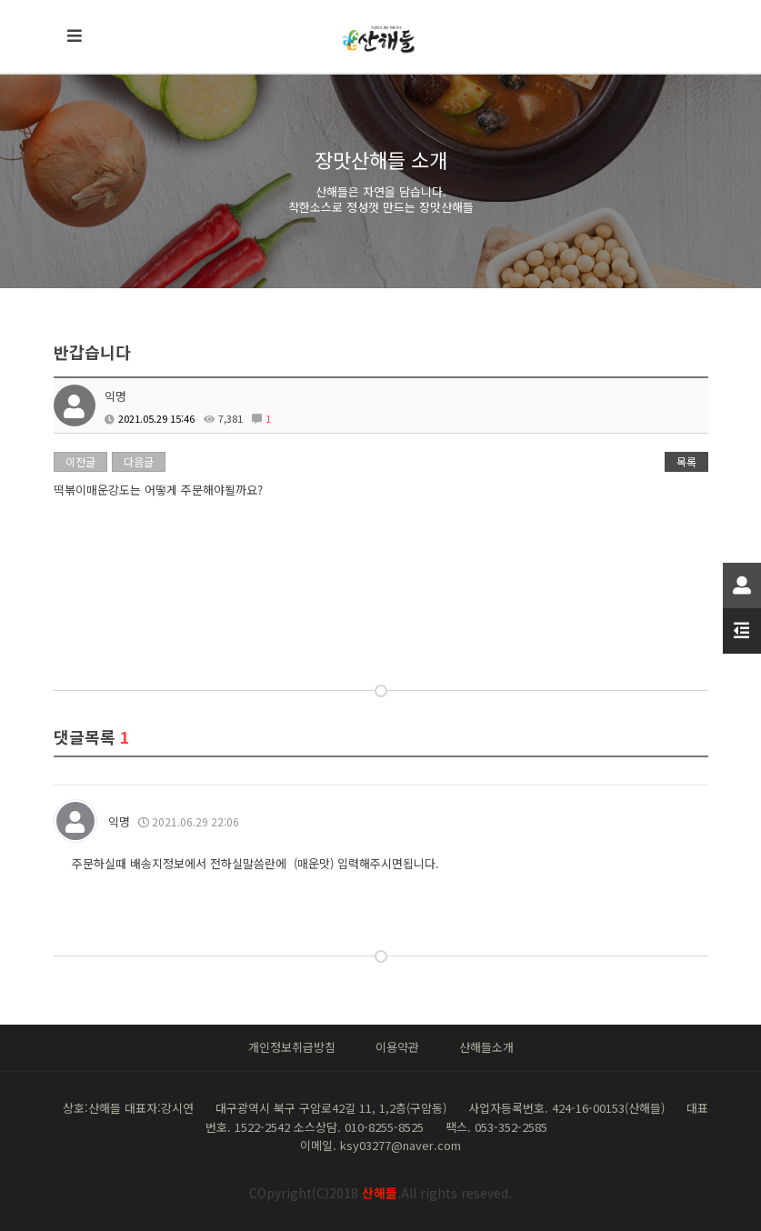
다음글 (139, 461)
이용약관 (397, 1047)
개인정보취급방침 (291, 1047)
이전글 (80, 461)
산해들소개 (486, 1047)
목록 (686, 461)
